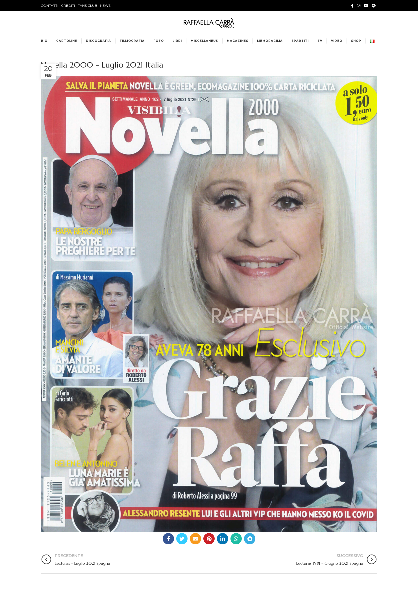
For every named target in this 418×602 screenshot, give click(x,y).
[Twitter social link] (182, 538)
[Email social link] (195, 538)
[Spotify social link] (373, 5)
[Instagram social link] (358, 5)
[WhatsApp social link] (236, 538)
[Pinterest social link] (209, 538)
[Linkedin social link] (222, 538)
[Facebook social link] (352, 5)
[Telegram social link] (249, 538)
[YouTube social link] (366, 5)
